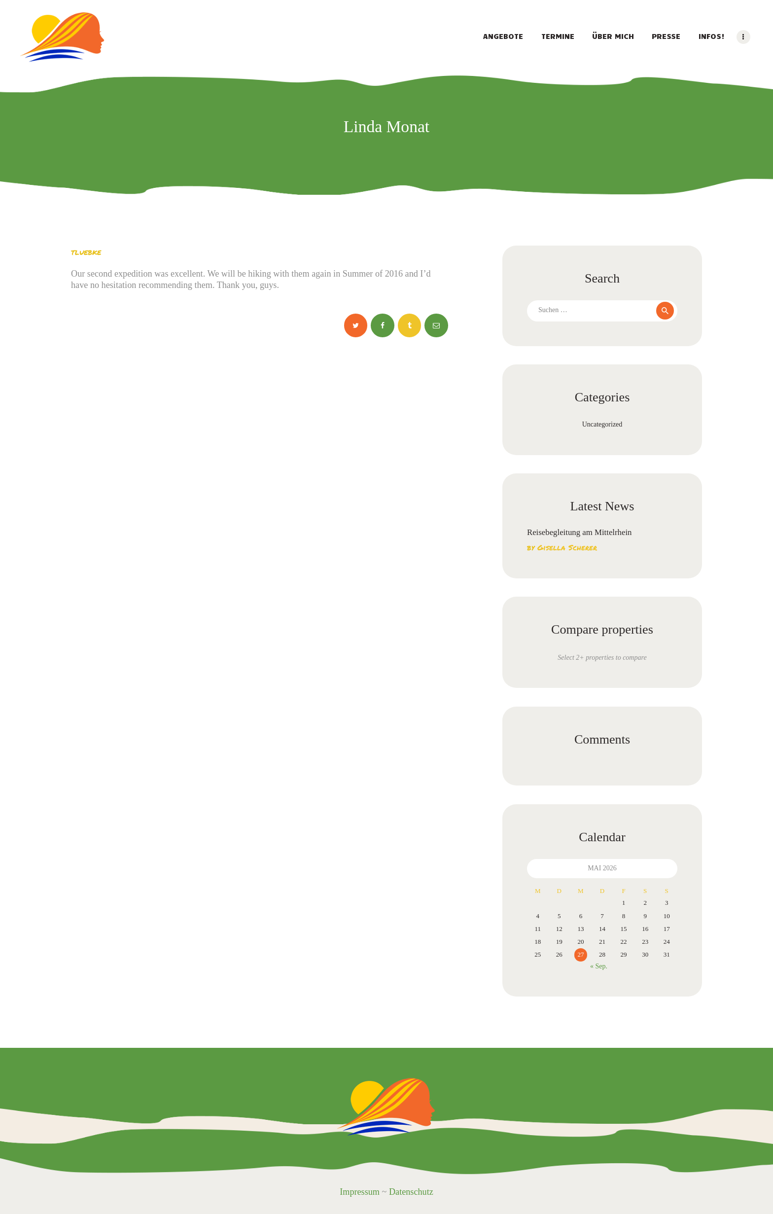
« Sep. (598, 966)
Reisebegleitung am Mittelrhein (579, 532)
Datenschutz (411, 1192)
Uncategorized (602, 424)
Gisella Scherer (567, 547)
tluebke (86, 251)
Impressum (360, 1192)
